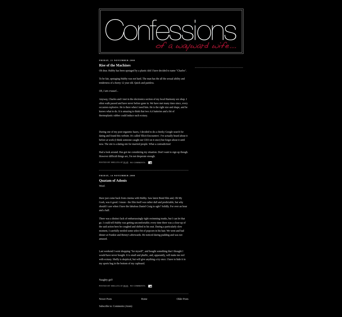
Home (144, 299)
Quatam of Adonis (113, 180)
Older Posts (182, 299)
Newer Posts (105, 299)
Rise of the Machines (115, 65)
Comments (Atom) (122, 306)
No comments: (138, 163)
